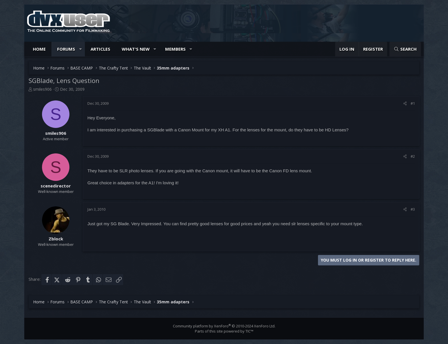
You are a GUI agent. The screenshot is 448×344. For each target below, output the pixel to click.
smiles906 (42, 89)
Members (175, 49)
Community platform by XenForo (224, 326)
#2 (413, 156)
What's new (136, 49)
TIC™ (249, 331)
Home (39, 49)
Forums (66, 49)
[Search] (405, 49)
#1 (413, 103)
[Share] (405, 103)
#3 (413, 209)
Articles (100, 49)
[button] (80, 49)
